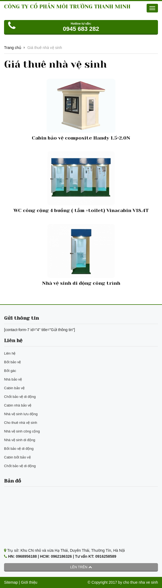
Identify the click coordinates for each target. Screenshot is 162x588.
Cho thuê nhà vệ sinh (20, 423)
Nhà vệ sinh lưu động (20, 414)
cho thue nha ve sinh (140, 582)
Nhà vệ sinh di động (19, 440)
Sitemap (11, 582)
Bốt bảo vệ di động (19, 449)
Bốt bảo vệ (12, 362)
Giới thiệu (29, 582)
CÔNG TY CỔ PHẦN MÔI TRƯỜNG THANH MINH (67, 7)
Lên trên (81, 567)
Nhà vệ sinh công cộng (22, 431)
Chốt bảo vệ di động (20, 397)
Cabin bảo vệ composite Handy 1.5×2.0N (81, 138)
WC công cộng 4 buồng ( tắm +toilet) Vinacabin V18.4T (81, 210)
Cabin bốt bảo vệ (17, 457)
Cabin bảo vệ (14, 388)
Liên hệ (9, 353)
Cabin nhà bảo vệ (17, 405)
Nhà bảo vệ (13, 379)
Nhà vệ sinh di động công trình (81, 283)
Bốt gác (10, 371)
